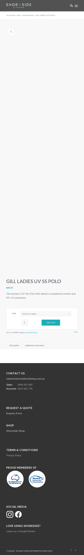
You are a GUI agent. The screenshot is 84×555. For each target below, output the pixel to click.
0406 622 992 (25, 384)
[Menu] (76, 5)
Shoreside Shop (31, 332)
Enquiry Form (14, 413)
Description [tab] (14, 345)
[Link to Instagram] (75, 550)
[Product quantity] (24, 323)
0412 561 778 (25, 388)
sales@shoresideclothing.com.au (25, 378)
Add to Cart (50, 323)
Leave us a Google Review (20, 531)
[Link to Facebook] (71, 550)
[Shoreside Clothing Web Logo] (34, 5)
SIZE (14, 313)
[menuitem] (70, 5)
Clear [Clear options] (75, 332)
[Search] (70, 5)
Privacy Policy (13, 455)
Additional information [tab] (34, 345)
